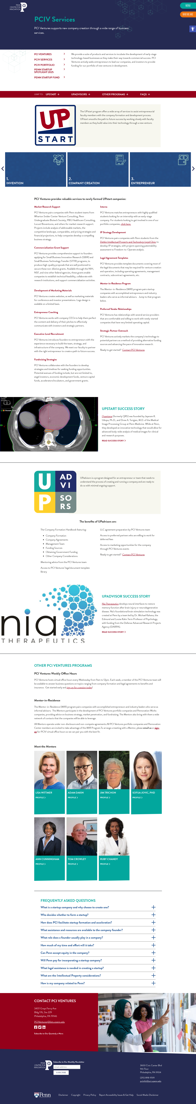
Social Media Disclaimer (147, 1095)
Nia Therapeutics (110, 604)
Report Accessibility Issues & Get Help (116, 1095)
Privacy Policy (89, 1095)
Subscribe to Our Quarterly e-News (48, 1033)
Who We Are (188, 14)
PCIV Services (43, 59)
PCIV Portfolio (44, 65)
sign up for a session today (79, 687)
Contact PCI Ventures (133, 350)
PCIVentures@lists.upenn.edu (49, 1022)
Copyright (75, 1095)
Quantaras (107, 416)
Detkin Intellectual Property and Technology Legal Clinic (128, 242)
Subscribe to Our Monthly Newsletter (68, 1061)
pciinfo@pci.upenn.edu (150, 1081)
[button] (192, 29)
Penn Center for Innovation (18, 7)
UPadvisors (79, 94)
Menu (188, 5)
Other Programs (113, 94)
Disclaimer (63, 1095)
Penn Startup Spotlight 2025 (44, 70)
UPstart (51, 94)
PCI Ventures (43, 54)
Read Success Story (113, 441)
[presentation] (2, 168)
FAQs (143, 94)
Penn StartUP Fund (47, 77)
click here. (126, 224)
